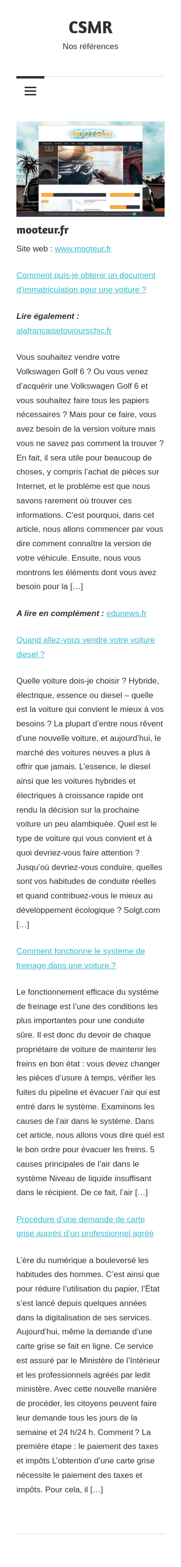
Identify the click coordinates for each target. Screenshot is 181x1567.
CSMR (90, 26)
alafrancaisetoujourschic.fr (63, 330)
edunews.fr (126, 613)
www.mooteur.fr (83, 248)
